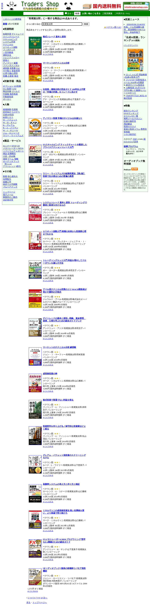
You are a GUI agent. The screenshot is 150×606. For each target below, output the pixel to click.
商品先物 (7, 91)
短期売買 (7, 34)
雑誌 (5, 153)
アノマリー (8, 63)
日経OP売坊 (8, 114)
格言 (16, 76)
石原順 (15, 109)
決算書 (13, 68)
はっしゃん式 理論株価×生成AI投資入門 (135, 75)
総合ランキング (131, 110)
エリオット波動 (10, 47)
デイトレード (18, 34)
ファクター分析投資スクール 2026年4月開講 (135, 81)
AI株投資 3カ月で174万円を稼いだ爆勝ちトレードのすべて (135, 90)
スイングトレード (11, 36)
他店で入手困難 (10, 184)
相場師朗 (7, 109)
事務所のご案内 (10, 197)
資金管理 (16, 70)
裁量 (16, 63)
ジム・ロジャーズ (11, 133)
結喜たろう (8, 117)
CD (18, 146)
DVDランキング (131, 113)
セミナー (7, 146)
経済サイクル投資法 (135, 85)
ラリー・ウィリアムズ (13, 135)
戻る (28, 602)
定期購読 (12, 153)
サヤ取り (7, 70)
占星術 (11, 76)
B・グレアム (9, 125)
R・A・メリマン (10, 127)
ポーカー (7, 99)
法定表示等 (8, 200)
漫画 (5, 159)
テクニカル (8, 44)
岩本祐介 (7, 112)
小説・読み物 (9, 156)
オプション (8, 86)
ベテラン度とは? (112, 27)
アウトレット (9, 166)
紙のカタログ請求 (135, 140)
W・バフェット (10, 120)
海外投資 (14, 94)
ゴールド (16, 91)
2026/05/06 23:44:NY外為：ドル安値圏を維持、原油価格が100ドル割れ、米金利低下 (134, 28)
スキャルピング (10, 39)
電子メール (8, 194)
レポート (20, 151)
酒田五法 (7, 55)
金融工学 (7, 182)
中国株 (6, 94)
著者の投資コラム (132, 129)
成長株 (6, 68)
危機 (5, 76)
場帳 (16, 159)
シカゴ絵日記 (130, 134)
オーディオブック (11, 161)
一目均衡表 (8, 52)
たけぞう (16, 112)
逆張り (6, 60)
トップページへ (40, 602)
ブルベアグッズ (10, 187)
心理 (5, 73)
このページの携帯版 (12, 19)
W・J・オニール (10, 130)
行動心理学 (13, 73)
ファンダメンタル (11, 65)
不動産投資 (8, 96)
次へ (45, 598)
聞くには (8, 164)
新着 (5, 24)
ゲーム (11, 159)
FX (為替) (7, 89)
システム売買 (9, 42)
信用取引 (7, 179)
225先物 (17, 86)
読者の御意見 (130, 121)
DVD (14, 146)
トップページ (9, 192)
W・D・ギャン (10, 122)
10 (42, 598)
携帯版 (2, 6)
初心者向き (13, 176)
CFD (14, 89)
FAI (18, 68)
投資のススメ (130, 126)
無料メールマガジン (133, 118)
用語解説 (128, 124)
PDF (135, 139)
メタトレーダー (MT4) (13, 148)
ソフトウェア (9, 151)
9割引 (18, 166)
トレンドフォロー (11, 57)
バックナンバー (131, 45)
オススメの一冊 (131, 116)
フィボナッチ (9, 50)
